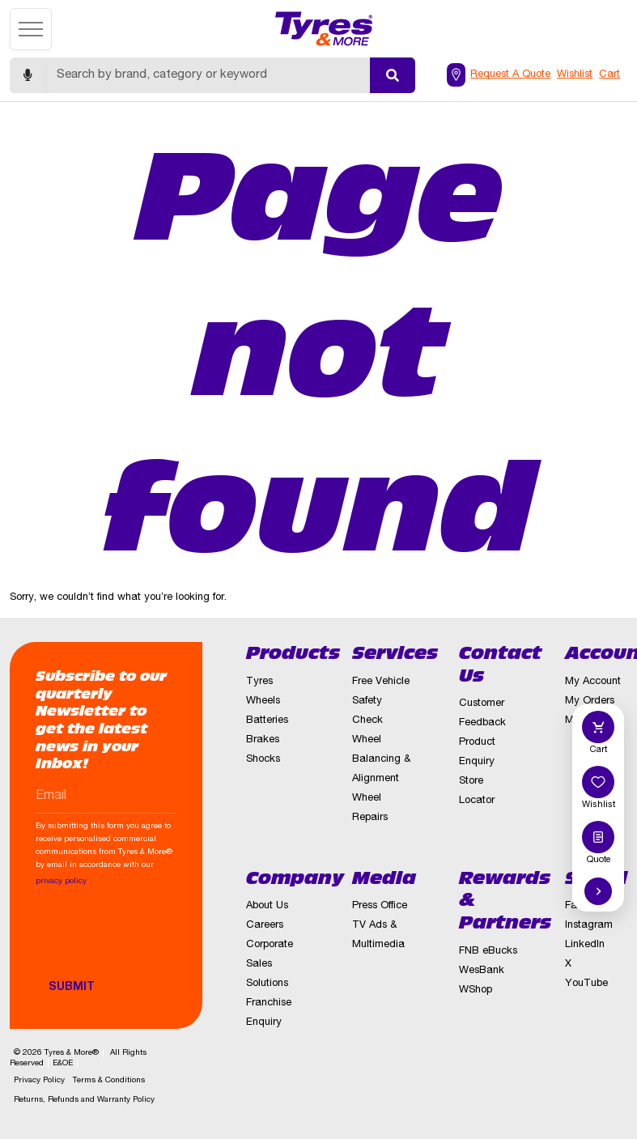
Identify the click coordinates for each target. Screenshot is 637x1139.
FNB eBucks (488, 951)
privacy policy (61, 882)
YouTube (586, 984)
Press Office (379, 906)
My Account (593, 682)
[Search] (207, 75)
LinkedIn (585, 945)
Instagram (589, 925)
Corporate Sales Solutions (269, 964)
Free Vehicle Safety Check (381, 701)
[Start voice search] (27, 75)
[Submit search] (392, 75)
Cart (609, 75)
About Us (267, 906)
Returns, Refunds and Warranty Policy (84, 1100)
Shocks (263, 759)
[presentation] (159, 940)
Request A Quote (510, 75)
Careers (264, 925)
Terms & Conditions (109, 1081)
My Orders (589, 701)
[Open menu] (31, 29)
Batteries (267, 721)
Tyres (259, 682)
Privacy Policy (39, 1081)
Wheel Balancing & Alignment (381, 759)
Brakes (262, 740)
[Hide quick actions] (598, 891)
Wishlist (574, 75)
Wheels (263, 701)
